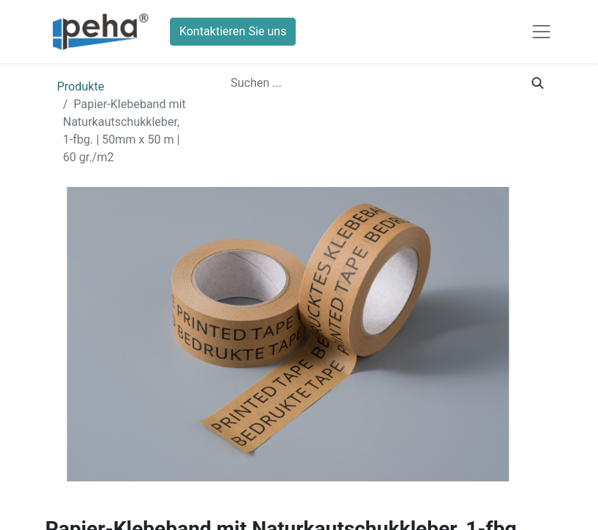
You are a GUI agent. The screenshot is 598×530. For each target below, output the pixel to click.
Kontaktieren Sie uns (233, 31)
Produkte (80, 86)
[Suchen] (537, 83)
